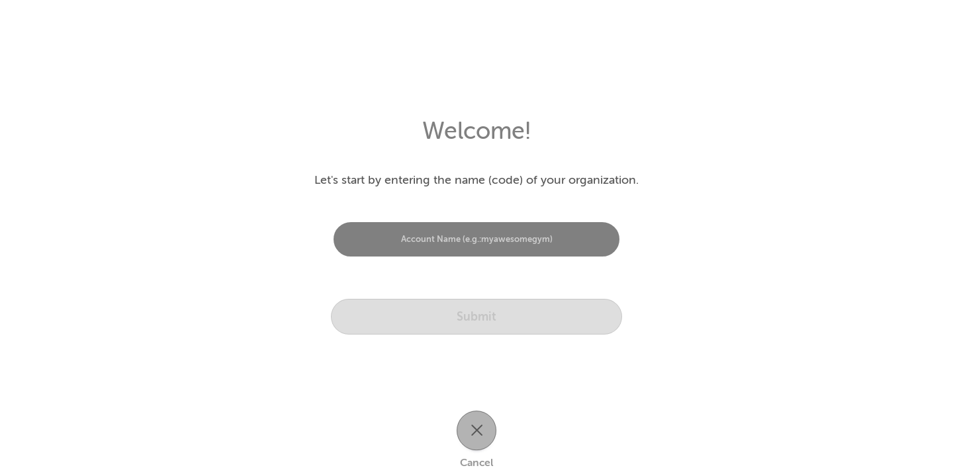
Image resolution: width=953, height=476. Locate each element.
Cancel (476, 463)
